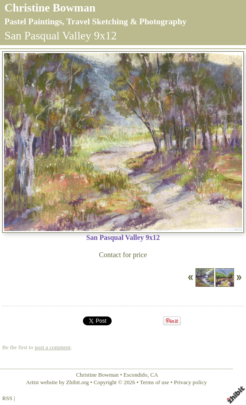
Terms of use (154, 382)
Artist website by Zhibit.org (57, 382)
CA (154, 375)
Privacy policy (190, 382)
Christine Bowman (49, 7)
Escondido (136, 375)
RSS (7, 398)
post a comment (52, 347)
